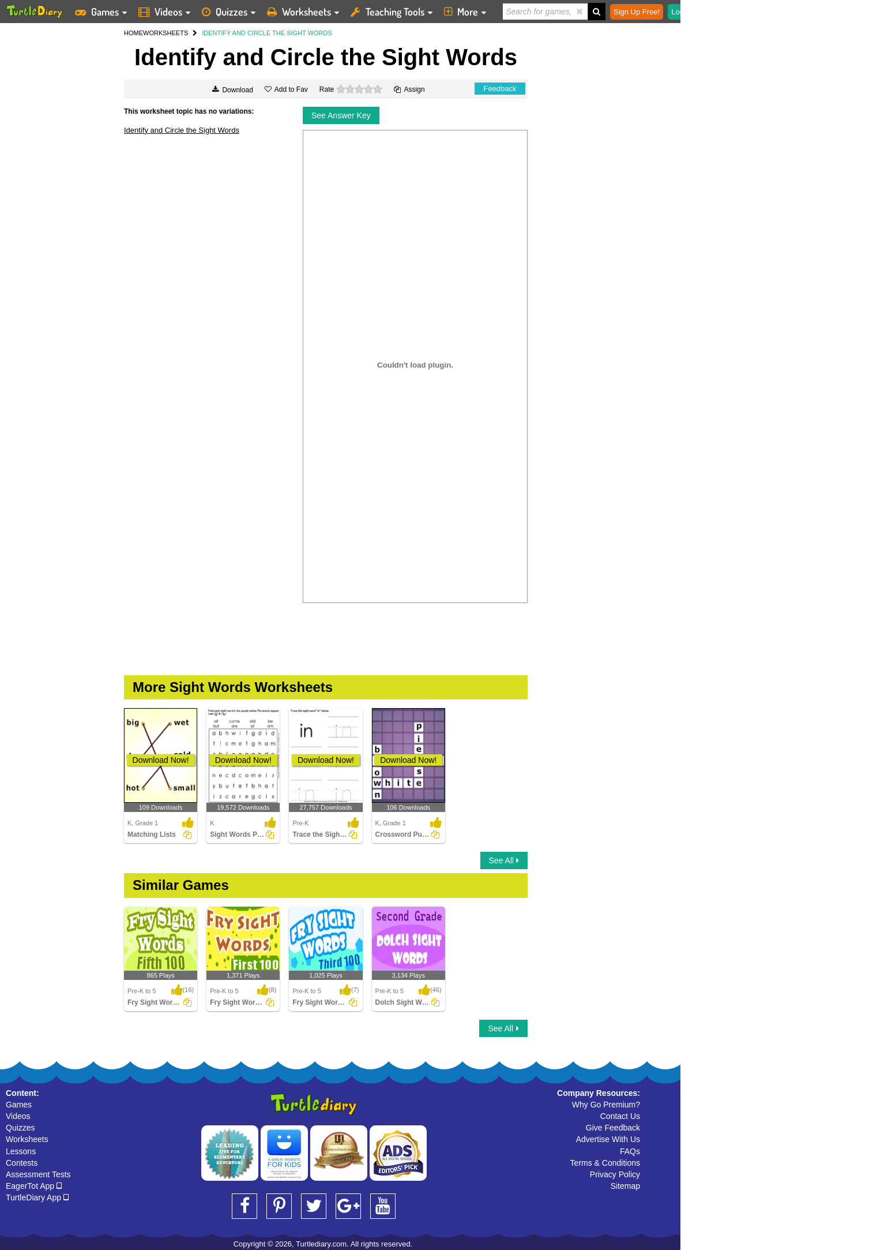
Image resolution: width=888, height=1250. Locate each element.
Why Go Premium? (606, 1104)
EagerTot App (34, 1186)
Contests (21, 1162)
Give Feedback (613, 1127)
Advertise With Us (608, 1139)
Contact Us (620, 1116)
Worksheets (27, 1139)
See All (504, 860)
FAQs (630, 1151)
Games (19, 1104)
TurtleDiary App (37, 1197)
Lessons (21, 1151)
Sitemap (625, 1186)
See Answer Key (341, 115)
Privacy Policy (615, 1174)
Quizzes (20, 1127)
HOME (133, 32)
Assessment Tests (38, 1174)
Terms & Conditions (605, 1162)
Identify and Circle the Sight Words (181, 130)
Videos (18, 1116)
